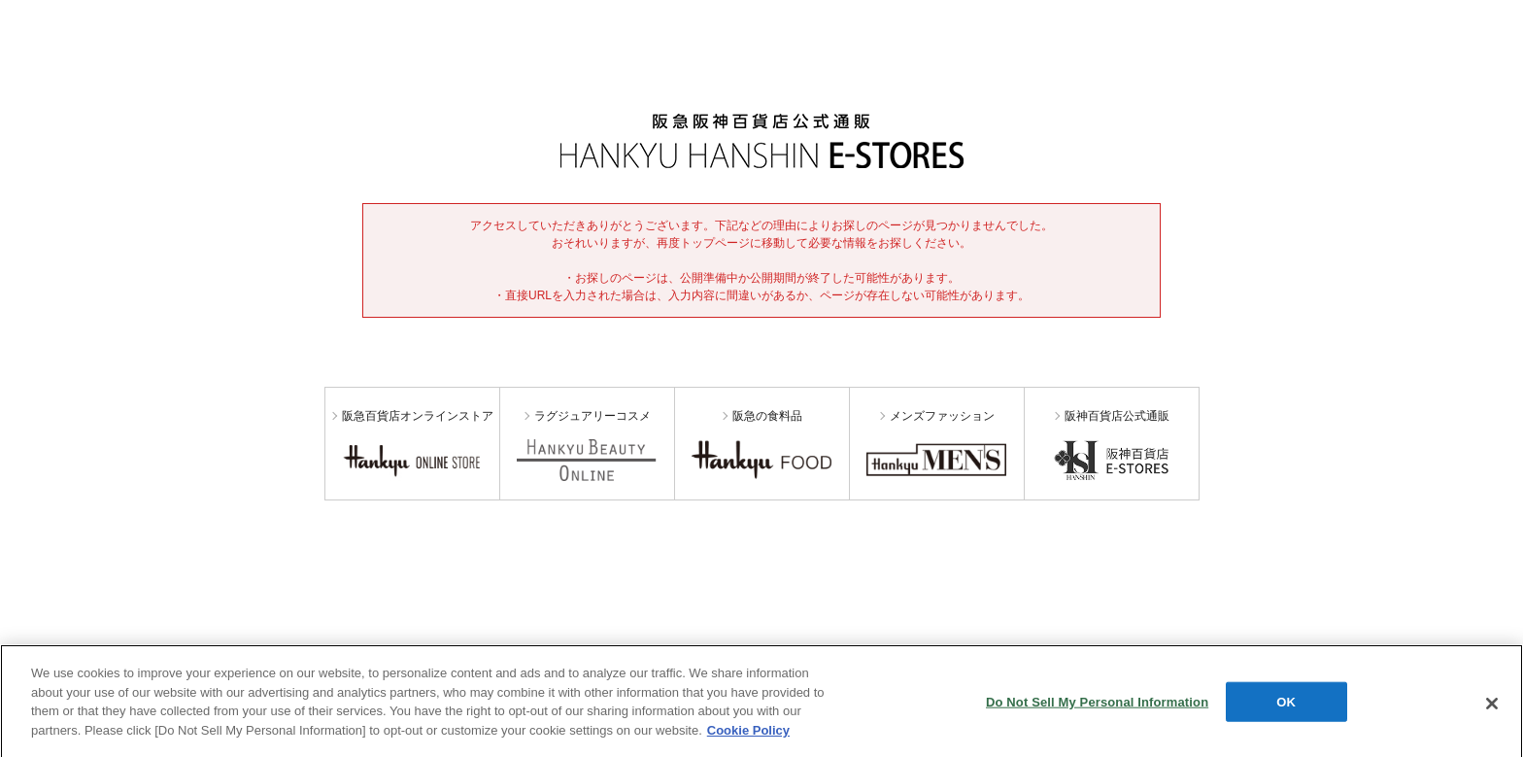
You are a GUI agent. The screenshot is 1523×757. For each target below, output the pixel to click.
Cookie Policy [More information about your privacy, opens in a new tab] (748, 733)
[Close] (1492, 706)
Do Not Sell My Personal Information (1097, 704)
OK (1286, 704)
